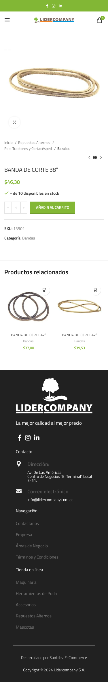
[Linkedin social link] (60, 5)
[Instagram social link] (53, 5)
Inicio (9, 142)
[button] (45, 290)
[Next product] (101, 158)
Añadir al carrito (52, 207)
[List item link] (54, 523)
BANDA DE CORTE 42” (28, 335)
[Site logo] (54, 20)
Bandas (63, 148)
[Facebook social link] (47, 5)
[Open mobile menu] (7, 20)
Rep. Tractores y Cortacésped (28, 148)
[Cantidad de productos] (16, 208)
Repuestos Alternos (34, 142)
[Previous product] (89, 158)
